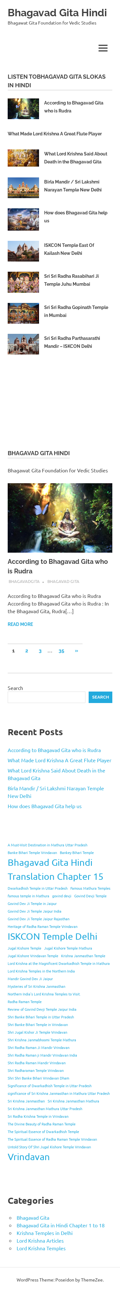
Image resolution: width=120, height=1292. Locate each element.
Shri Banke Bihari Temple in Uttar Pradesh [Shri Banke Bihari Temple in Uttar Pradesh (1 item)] (41, 1016)
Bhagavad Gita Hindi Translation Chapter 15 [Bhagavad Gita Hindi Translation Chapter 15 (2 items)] (55, 869)
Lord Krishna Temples (41, 1248)
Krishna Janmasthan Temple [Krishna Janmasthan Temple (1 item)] (83, 955)
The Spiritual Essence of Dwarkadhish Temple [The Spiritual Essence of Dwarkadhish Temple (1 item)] (43, 1131)
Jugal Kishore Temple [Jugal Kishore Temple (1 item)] (24, 948)
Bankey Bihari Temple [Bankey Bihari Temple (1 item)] (77, 852)
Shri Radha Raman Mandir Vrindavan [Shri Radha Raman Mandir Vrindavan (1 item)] (37, 1062)
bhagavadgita (24, 581)
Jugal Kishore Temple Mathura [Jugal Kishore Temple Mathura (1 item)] (68, 948)
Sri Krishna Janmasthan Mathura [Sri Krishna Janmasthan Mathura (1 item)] (73, 1100)
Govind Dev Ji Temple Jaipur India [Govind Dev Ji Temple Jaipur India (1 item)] (34, 911)
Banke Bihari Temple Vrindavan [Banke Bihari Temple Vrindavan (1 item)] (32, 852)
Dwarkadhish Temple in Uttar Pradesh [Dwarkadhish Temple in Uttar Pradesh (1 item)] (38, 888)
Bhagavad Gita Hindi (57, 12)
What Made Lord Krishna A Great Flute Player (55, 133)
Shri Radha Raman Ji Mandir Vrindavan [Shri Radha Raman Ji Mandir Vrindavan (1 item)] (38, 1047)
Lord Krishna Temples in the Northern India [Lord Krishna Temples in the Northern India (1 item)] (41, 970)
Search (15, 688)
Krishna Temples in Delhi (45, 1233)
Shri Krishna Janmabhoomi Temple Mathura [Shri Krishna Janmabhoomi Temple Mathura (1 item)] (42, 1039)
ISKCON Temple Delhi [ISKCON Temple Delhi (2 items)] (52, 936)
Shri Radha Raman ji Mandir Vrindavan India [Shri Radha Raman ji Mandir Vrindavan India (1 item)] (42, 1055)
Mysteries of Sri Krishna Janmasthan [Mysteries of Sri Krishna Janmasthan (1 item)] (36, 986)
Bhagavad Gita (63, 581)
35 (61, 651)
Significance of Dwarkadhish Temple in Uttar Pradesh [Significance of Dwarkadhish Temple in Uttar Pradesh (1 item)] (50, 1085)
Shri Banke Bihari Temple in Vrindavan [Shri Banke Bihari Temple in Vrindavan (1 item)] (38, 1024)
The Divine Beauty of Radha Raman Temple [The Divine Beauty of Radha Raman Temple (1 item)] (42, 1123)
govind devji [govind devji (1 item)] (61, 895)
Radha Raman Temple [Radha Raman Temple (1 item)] (25, 1001)
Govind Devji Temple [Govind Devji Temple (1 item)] (90, 895)
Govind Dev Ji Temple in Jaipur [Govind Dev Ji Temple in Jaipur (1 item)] (32, 903)
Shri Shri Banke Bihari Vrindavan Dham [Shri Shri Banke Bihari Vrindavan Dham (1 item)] (38, 1077)
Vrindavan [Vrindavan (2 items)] (29, 1156)
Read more (20, 624)
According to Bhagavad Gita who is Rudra (54, 750)
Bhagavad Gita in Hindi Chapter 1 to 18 (61, 1225)
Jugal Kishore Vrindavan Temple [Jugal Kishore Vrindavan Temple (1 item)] (33, 955)
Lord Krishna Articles (40, 1240)
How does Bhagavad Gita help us (45, 806)
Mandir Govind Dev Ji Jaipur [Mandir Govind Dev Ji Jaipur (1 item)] (30, 978)
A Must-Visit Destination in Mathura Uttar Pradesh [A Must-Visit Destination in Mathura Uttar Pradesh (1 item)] (47, 844)
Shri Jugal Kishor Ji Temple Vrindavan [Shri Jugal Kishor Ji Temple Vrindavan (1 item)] (37, 1032)
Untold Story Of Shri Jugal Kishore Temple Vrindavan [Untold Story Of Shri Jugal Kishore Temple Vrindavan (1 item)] (49, 1146)
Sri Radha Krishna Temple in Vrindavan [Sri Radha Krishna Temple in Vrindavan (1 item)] (38, 1116)
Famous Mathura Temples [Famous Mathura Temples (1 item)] (90, 888)
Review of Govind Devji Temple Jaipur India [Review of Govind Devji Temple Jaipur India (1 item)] (42, 1009)
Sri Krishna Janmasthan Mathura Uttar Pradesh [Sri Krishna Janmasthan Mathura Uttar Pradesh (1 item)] (45, 1108)
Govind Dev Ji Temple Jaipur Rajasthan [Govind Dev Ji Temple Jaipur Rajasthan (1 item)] (38, 918)
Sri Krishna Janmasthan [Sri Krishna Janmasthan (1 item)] (26, 1100)
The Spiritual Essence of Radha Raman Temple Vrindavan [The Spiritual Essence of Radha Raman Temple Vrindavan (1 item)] (52, 1139)
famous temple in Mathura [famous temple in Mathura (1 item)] (28, 895)
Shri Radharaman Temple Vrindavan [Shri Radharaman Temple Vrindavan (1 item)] (36, 1070)
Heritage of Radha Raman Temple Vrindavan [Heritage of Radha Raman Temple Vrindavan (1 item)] (42, 926)
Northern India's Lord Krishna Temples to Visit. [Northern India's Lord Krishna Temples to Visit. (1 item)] (44, 993)
